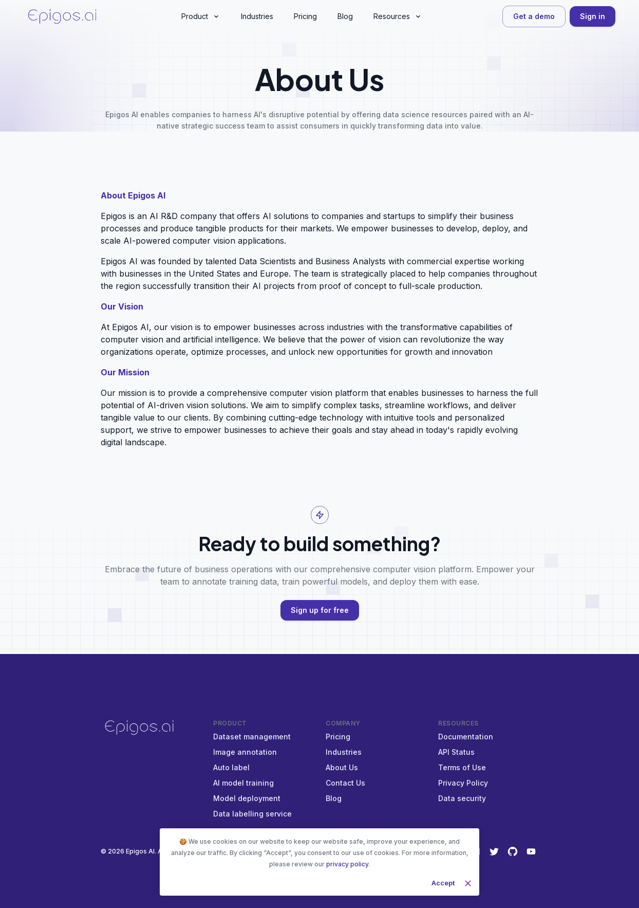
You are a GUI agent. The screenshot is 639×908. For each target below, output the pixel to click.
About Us (342, 767)
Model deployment (246, 798)
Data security (462, 798)
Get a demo (534, 16)
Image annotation (245, 752)
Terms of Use (462, 767)
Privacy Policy (463, 782)
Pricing (338, 736)
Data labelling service (252, 813)
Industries (344, 752)
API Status (456, 752)
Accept (443, 883)
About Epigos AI (133, 195)
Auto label (231, 767)
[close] (468, 883)
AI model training (243, 782)
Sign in (592, 16)
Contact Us (345, 782)
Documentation (465, 736)
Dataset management (252, 736)
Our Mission (125, 372)
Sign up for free (319, 610)
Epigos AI (140, 851)
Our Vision (122, 306)
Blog (334, 798)
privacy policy (347, 864)
